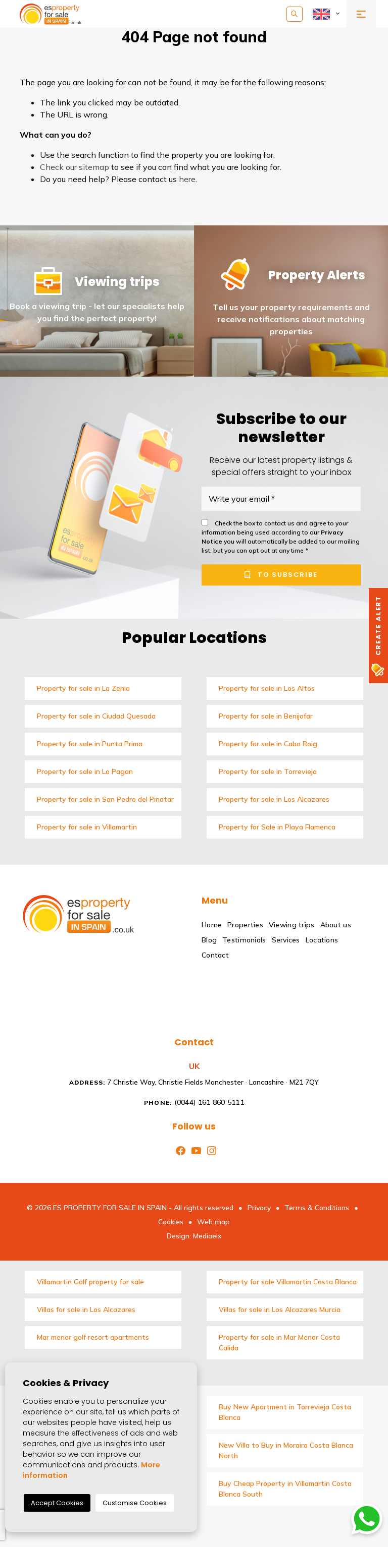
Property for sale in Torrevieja (268, 771)
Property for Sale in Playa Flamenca (277, 826)
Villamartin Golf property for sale (90, 1281)
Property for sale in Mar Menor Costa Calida (279, 1342)
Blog (209, 939)
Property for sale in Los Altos (267, 688)
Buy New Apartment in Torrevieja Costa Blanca (285, 1412)
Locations (322, 939)
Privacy (259, 1207)
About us (335, 924)
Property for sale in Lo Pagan (85, 771)
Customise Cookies (135, 1503)
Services (286, 939)
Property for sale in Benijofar (266, 716)
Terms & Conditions (316, 1207)
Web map (213, 1221)
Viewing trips (292, 924)
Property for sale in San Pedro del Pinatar (105, 799)
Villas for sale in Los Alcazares (86, 1309)
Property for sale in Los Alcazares (274, 799)
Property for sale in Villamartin (87, 826)
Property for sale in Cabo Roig (268, 743)
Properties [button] (245, 924)
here (187, 179)
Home (212, 924)
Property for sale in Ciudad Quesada (96, 716)
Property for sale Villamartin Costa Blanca (288, 1281)
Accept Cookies (57, 1503)
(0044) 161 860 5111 (194, 1102)
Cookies (170, 1221)
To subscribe (281, 574)
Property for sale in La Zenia (83, 688)
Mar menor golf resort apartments (93, 1337)
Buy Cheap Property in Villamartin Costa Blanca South (285, 1489)
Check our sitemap (74, 167)
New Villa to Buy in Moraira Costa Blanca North (286, 1450)
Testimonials (244, 939)
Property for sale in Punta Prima (89, 743)
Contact (215, 955)
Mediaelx (207, 1235)
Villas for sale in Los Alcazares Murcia (280, 1309)
